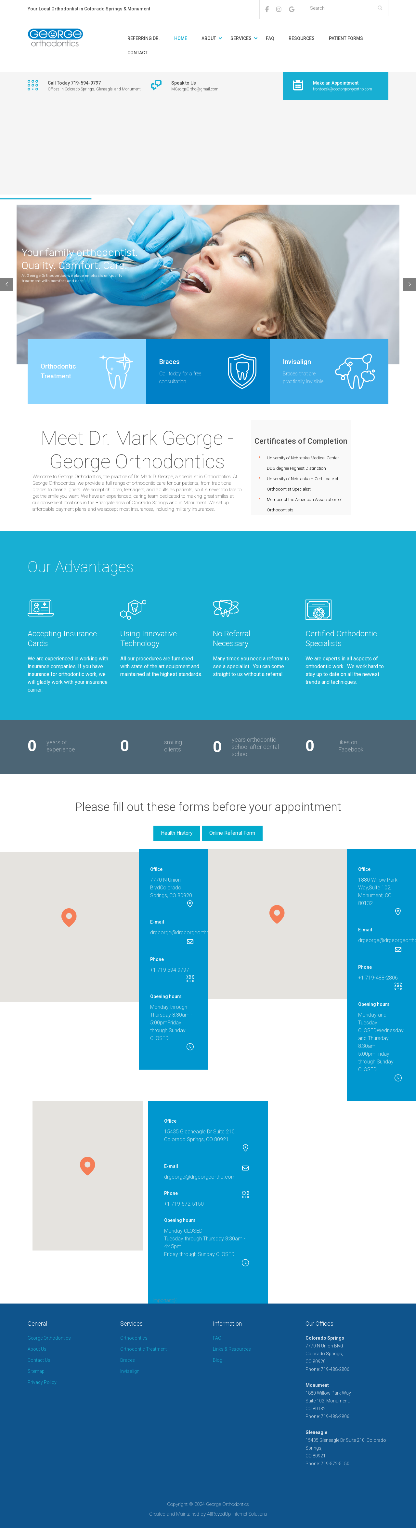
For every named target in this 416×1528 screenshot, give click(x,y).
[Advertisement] (208, 149)
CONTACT (137, 52)
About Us (37, 1349)
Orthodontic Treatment (143, 1349)
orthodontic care (148, 483)
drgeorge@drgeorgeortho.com (186, 932)
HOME (180, 38)
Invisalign (129, 1371)
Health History (176, 833)
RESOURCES (302, 38)
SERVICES (241, 38)
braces (39, 490)
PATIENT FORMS (346, 38)
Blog (217, 1360)
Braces (127, 1360)
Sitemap (36, 1371)
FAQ (270, 38)
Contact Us (39, 1360)
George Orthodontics (49, 1338)
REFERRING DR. (143, 38)
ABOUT (209, 38)
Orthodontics (134, 1338)
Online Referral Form (232, 833)
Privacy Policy (42, 1382)
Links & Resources (232, 1349)
